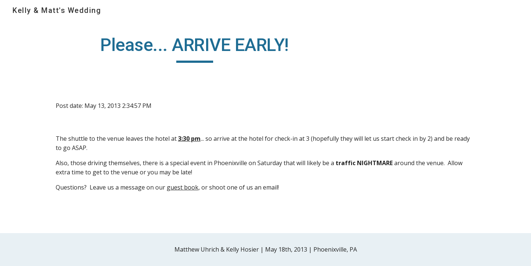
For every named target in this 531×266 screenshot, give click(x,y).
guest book (182, 187)
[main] (195, 48)
